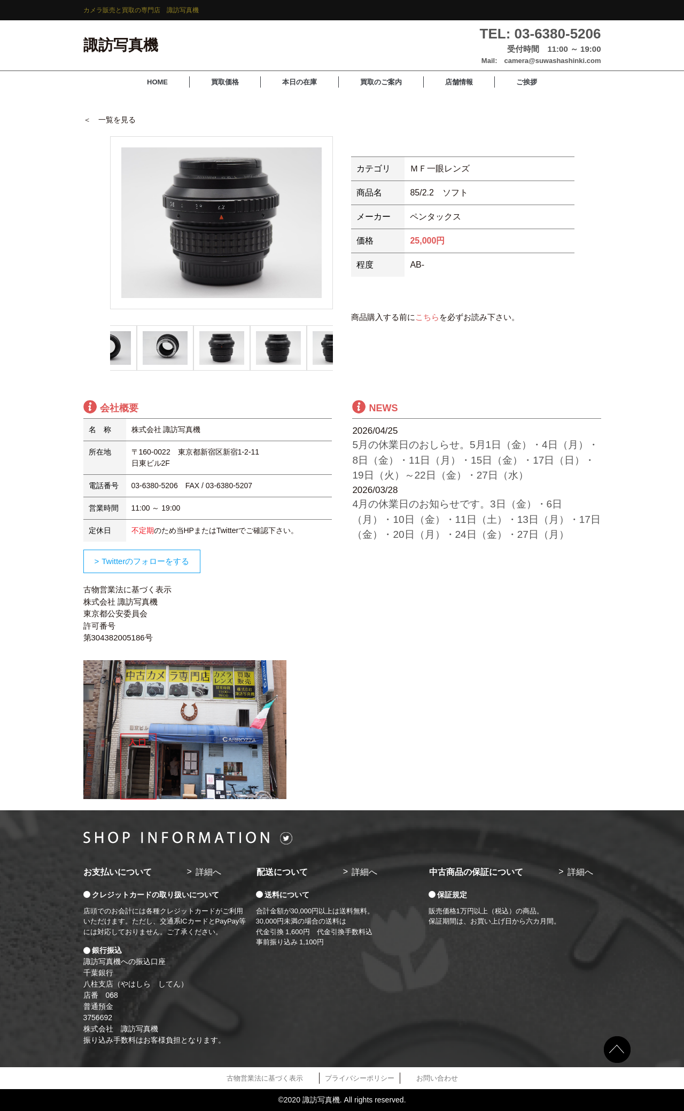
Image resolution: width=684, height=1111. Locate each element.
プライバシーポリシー (359, 1078)
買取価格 (225, 82)
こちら (427, 317)
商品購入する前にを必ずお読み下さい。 (435, 317)
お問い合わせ (437, 1078)
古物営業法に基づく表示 (265, 1078)
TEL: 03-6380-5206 (540, 34)
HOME (157, 82)
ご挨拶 (526, 82)
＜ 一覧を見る (109, 119)
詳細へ (208, 872)
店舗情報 (459, 82)
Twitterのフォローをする (145, 561)
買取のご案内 (381, 82)
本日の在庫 (299, 82)
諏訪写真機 (120, 45)
